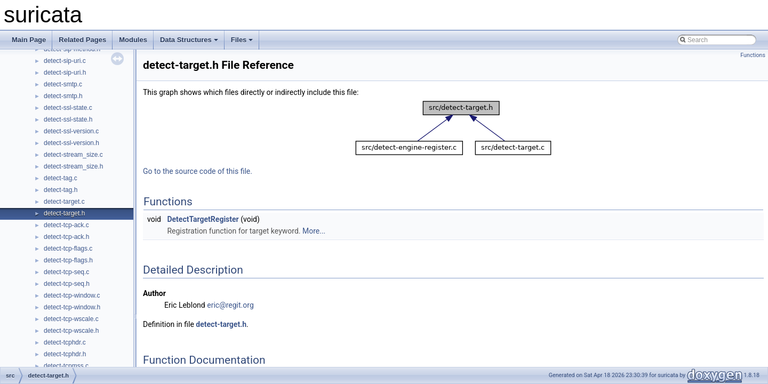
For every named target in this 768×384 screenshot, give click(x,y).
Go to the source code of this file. (197, 171)
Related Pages (82, 40)
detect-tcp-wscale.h (71, 330)
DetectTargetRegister (202, 219)
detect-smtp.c (63, 84)
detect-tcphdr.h (65, 354)
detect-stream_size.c (73, 154)
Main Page (29, 40)
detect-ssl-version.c (71, 131)
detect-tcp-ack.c (66, 225)
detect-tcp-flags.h (68, 260)
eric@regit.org (230, 305)
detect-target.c (64, 201)
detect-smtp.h (63, 96)
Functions (752, 55)
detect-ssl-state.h (68, 119)
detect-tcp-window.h (72, 307)
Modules (133, 40)
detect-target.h (64, 213)
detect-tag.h (60, 190)
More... (313, 231)
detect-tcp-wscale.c (71, 319)
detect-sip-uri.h (65, 72)
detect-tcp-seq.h (67, 283)
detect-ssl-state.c (68, 107)
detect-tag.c (60, 178)
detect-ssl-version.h (71, 143)
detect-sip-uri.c (65, 61)
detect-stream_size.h (73, 166)
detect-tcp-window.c (72, 295)
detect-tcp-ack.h (66, 237)
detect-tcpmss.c (66, 366)
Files (242, 40)
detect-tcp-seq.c (66, 272)
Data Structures (189, 40)
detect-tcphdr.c (65, 342)
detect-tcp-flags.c (68, 248)
